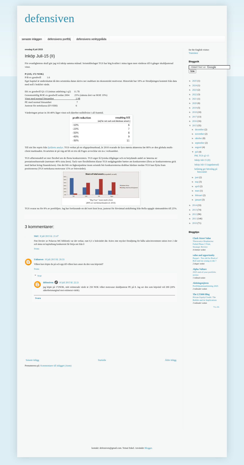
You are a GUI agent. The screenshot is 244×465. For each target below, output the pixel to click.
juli (197, 151)
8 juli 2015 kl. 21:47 (49, 236)
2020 (194, 103)
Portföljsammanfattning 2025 (205, 286)
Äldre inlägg (170, 360)
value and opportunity (203, 255)
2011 (194, 218)
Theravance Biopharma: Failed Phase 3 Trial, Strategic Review (203, 244)
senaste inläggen (32, 39)
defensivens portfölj (59, 39)
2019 (194, 107)
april (197, 186)
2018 (194, 112)
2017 (194, 116)
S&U (36, 236)
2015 (194, 125)
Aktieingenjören (201, 283)
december (200, 129)
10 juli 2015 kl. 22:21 (69, 282)
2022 (194, 94)
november (200, 134)
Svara (36, 248)
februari (199, 195)
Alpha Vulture (200, 269)
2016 (194, 121)
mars (197, 190)
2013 (194, 209)
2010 (194, 223)
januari (198, 199)
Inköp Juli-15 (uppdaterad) (206, 164)
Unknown (38, 259)
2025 (194, 81)
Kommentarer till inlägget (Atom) (55, 365)
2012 (194, 214)
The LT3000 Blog (201, 294)
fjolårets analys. (56, 147)
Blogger (148, 448)
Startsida (102, 360)
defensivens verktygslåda (91, 39)
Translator (193, 53)
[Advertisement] (94, 381)
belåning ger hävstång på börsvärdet (205, 170)
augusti (198, 147)
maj (197, 181)
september (200, 143)
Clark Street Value (202, 238)
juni (197, 177)
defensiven (49, 18)
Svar (39, 275)
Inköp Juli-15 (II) (202, 160)
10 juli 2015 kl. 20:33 (54, 259)
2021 (194, 98)
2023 (194, 89)
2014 (194, 205)
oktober (199, 138)
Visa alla (216, 307)
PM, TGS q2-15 (201, 155)
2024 (194, 85)
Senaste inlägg (32, 360)
